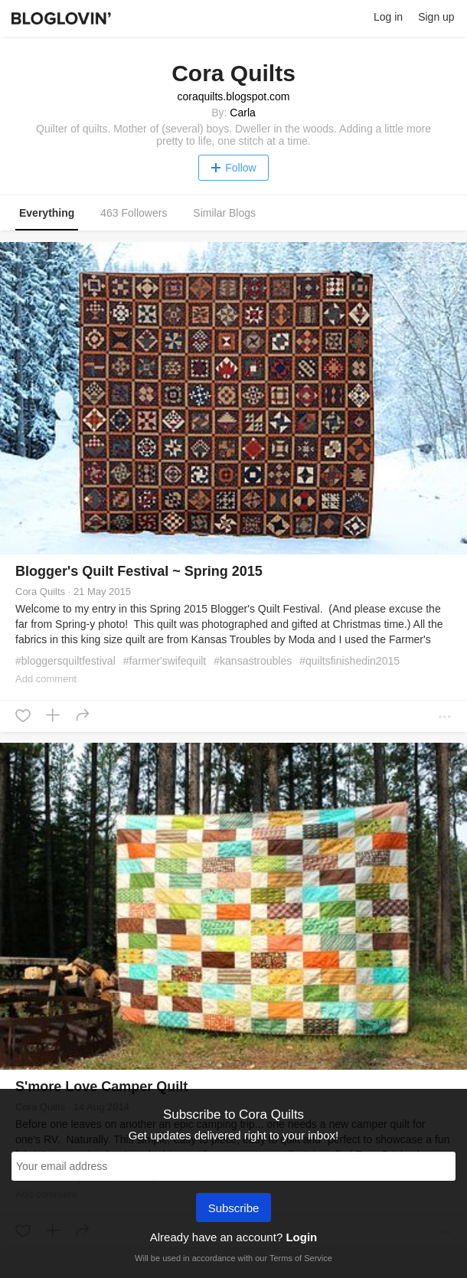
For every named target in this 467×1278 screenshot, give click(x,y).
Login (301, 1237)
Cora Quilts (40, 591)
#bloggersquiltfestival (65, 661)
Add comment (46, 679)
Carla (242, 112)
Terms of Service (300, 1258)
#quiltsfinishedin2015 (349, 661)
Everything (46, 213)
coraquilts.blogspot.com (233, 96)
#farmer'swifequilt (165, 661)
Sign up (436, 17)
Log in (388, 17)
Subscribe (234, 1209)
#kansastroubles (253, 661)
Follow (233, 168)
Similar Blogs (224, 213)
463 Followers (133, 213)
